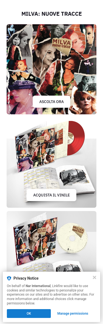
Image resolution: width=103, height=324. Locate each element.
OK (29, 313)
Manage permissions (72, 313)
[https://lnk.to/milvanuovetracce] (51, 69)
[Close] (94, 277)
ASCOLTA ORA (51, 101)
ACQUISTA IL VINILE (51, 195)
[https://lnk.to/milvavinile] (51, 163)
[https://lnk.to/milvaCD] (51, 256)
